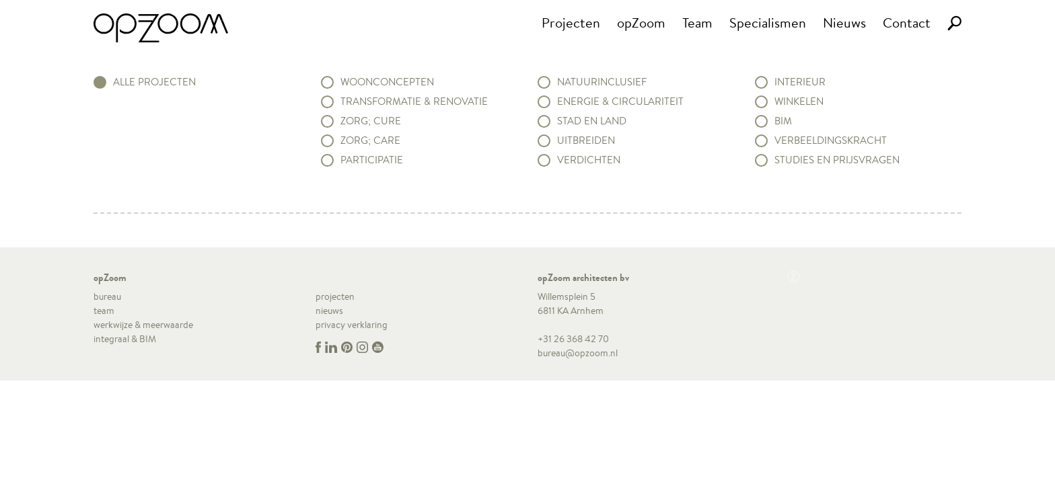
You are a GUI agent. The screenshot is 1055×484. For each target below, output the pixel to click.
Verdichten (588, 160)
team (104, 311)
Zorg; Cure (370, 121)
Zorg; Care (370, 140)
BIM (783, 121)
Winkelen (799, 101)
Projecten (571, 22)
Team (697, 22)
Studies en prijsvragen (837, 160)
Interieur (800, 82)
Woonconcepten (387, 82)
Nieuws (844, 22)
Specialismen (767, 22)
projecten (335, 296)
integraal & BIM (125, 339)
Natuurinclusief (602, 82)
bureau (107, 296)
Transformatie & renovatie (414, 101)
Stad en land (591, 121)
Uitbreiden (586, 140)
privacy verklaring (352, 325)
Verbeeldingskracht (830, 140)
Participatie (371, 160)
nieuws (329, 311)
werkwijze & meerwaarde (143, 325)
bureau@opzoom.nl (578, 353)
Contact (907, 22)
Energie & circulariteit (620, 101)
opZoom (641, 22)
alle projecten (154, 82)
